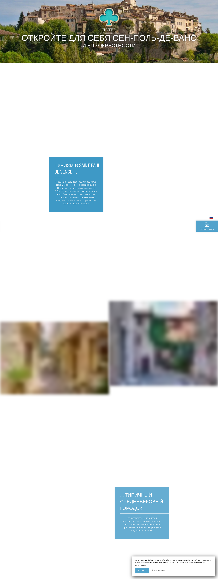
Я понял (142, 570)
